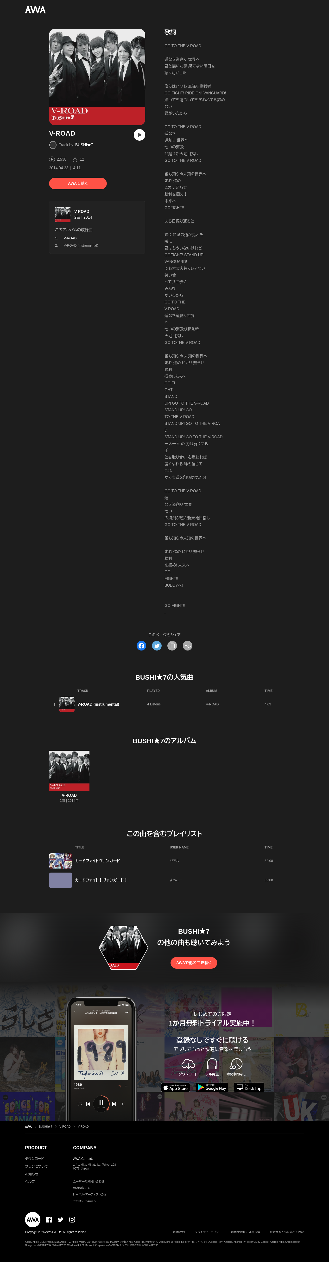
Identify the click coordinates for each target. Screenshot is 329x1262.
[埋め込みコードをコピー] (187, 646)
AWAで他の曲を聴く (193, 963)
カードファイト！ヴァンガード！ (101, 880)
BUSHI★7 (84, 145)
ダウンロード (34, 1159)
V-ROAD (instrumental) (81, 245)
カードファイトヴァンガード (97, 861)
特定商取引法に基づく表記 (287, 1232)
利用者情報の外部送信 (245, 1232)
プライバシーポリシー (208, 1232)
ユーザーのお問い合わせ (88, 1181)
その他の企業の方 (84, 1201)
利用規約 (179, 1232)
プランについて (36, 1166)
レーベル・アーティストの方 (90, 1194)
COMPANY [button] (84, 1147)
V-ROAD (81, 212)
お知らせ (31, 1174)
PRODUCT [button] (36, 1147)
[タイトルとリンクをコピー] (172, 646)
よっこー (176, 880)
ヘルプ (30, 1181)
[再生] (139, 135)
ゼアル (174, 861)
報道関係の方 (81, 1188)
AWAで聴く (78, 183)
